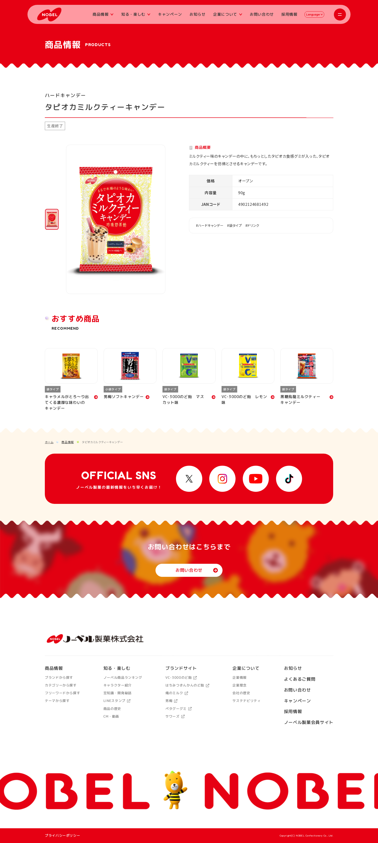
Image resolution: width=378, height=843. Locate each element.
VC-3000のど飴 (181, 677)
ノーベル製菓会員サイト (308, 722)
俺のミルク (176, 693)
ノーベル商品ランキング (122, 677)
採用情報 (289, 14)
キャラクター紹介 (117, 685)
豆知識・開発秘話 (117, 693)
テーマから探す (57, 700)
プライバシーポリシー (62, 835)
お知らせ (197, 14)
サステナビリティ (246, 700)
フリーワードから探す (62, 693)
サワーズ (174, 716)
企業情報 (239, 677)
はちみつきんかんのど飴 (187, 685)
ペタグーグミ (178, 708)
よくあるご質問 (299, 679)
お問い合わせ (262, 14)
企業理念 (239, 685)
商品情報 (103, 14)
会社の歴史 (241, 693)
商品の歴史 (112, 708)
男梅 (171, 700)
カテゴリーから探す (61, 685)
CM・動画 (111, 716)
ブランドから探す (59, 677)
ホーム (49, 442)
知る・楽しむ (135, 14)
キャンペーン (170, 14)
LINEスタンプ (116, 700)
